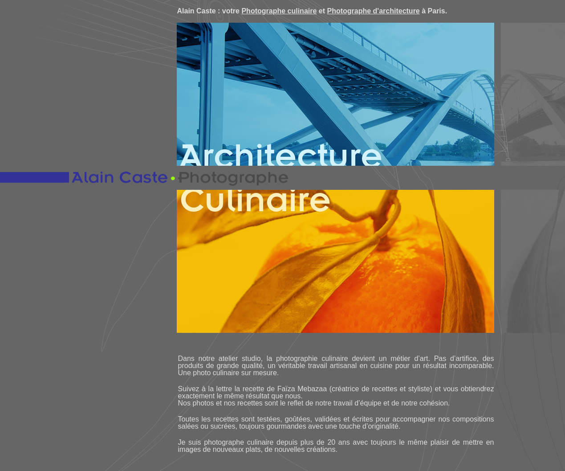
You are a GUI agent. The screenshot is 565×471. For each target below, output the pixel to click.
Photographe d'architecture (373, 11)
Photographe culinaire (279, 11)
